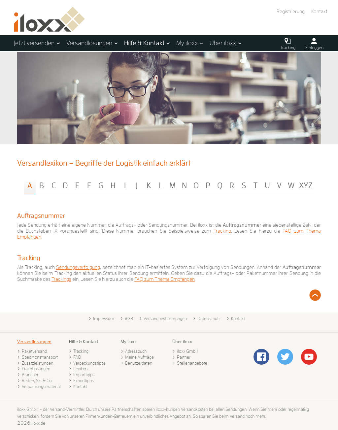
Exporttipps (83, 380)
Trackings (61, 279)
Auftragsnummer (41, 215)
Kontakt (319, 11)
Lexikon (80, 368)
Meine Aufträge (139, 357)
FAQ (77, 357)
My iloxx (128, 341)
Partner (183, 357)
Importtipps (83, 374)
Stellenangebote (192, 363)
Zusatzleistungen (37, 363)
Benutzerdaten (138, 363)
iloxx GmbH (187, 351)
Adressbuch (136, 351)
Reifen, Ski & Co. (37, 380)
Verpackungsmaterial (41, 386)
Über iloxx (182, 341)
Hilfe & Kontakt (83, 341)
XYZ (306, 185)
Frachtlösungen (36, 368)
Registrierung (291, 11)
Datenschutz (208, 318)
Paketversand (34, 351)
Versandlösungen (34, 341)
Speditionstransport (40, 357)
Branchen (30, 374)
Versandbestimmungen (165, 318)
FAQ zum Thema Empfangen (164, 279)
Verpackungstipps (89, 363)
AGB (129, 318)
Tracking (222, 231)
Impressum (103, 318)
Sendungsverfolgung (78, 267)
